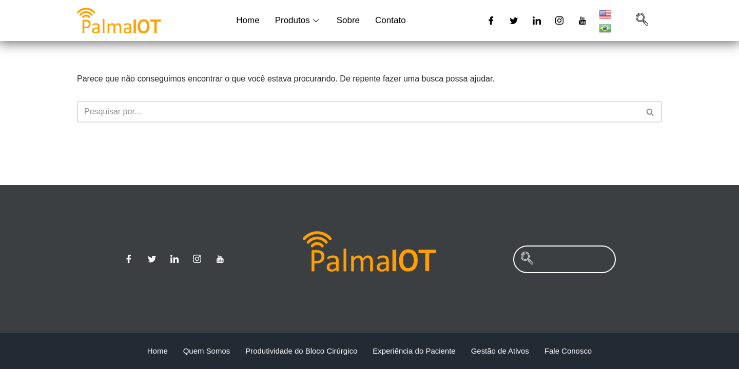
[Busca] (358, 111)
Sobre (348, 20)
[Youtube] (582, 20)
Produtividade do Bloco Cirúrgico (301, 350)
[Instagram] (559, 20)
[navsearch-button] (642, 20)
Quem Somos (206, 350)
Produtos (298, 20)
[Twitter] (513, 20)
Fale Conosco (568, 350)
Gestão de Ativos (500, 350)
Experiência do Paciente (414, 350)
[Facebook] (491, 20)
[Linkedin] (536, 20)
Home (247, 20)
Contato (390, 20)
